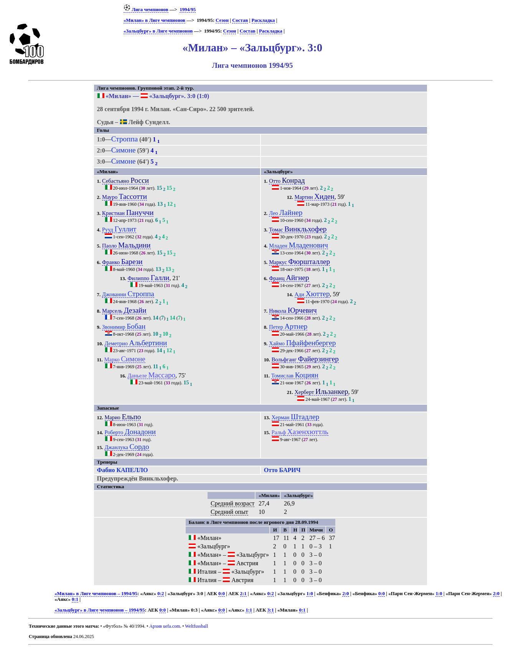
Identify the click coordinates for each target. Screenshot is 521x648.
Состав (240, 20)
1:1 (249, 610)
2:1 (243, 593)
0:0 (221, 593)
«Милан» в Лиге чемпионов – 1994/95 (95, 593)
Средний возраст (232, 503)
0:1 (75, 599)
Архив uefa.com (164, 626)
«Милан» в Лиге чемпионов (154, 20)
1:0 (310, 593)
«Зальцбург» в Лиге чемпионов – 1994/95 (99, 610)
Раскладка (263, 20)
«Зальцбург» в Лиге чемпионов (158, 31)
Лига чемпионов (146, 9)
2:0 (345, 593)
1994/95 (188, 9)
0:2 (160, 593)
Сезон (222, 20)
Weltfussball (196, 626)
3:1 (270, 610)
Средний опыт (229, 512)
